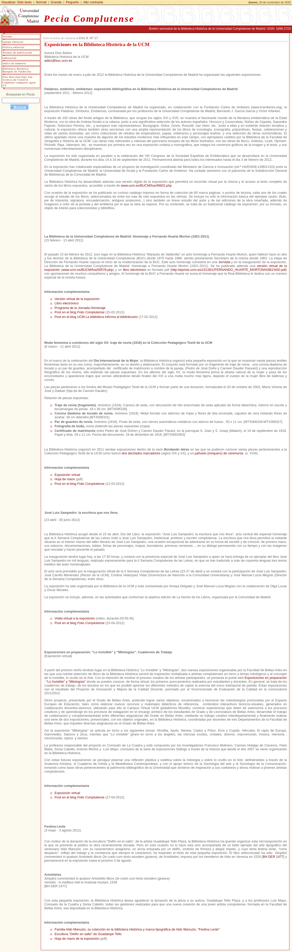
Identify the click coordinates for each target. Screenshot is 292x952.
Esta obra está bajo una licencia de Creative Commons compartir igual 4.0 (19, 81)
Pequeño (72, 2)
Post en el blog (80, 312)
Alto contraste (93, 2)
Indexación (9, 58)
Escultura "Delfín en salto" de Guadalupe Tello (88, 934)
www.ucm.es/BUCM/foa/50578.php (87, 270)
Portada (7, 36)
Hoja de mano (65, 479)
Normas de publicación (17, 52)
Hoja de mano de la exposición (77, 938)
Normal (41, 2)
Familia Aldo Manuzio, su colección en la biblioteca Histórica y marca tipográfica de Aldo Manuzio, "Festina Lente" (137, 929)
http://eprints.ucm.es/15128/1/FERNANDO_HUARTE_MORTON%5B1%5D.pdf (228, 270)
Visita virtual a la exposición (75, 618)
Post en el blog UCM (96, 317)
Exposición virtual (67, 475)
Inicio (46, 38)
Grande (56, 2)
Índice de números (64, 38)
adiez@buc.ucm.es (58, 60)
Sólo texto (24, 2)
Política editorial (13, 47)
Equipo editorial (13, 41)
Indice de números (14, 63)
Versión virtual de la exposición (77, 299)
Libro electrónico (67, 303)
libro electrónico (134, 270)
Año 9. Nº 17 (88, 38)
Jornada (224, 262)
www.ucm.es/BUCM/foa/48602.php (146, 185)
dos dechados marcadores (141, 453)
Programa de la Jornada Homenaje (80, 308)
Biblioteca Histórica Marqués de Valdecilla (16, 70)
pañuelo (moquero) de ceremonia (219, 453)
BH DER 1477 (273, 857)
